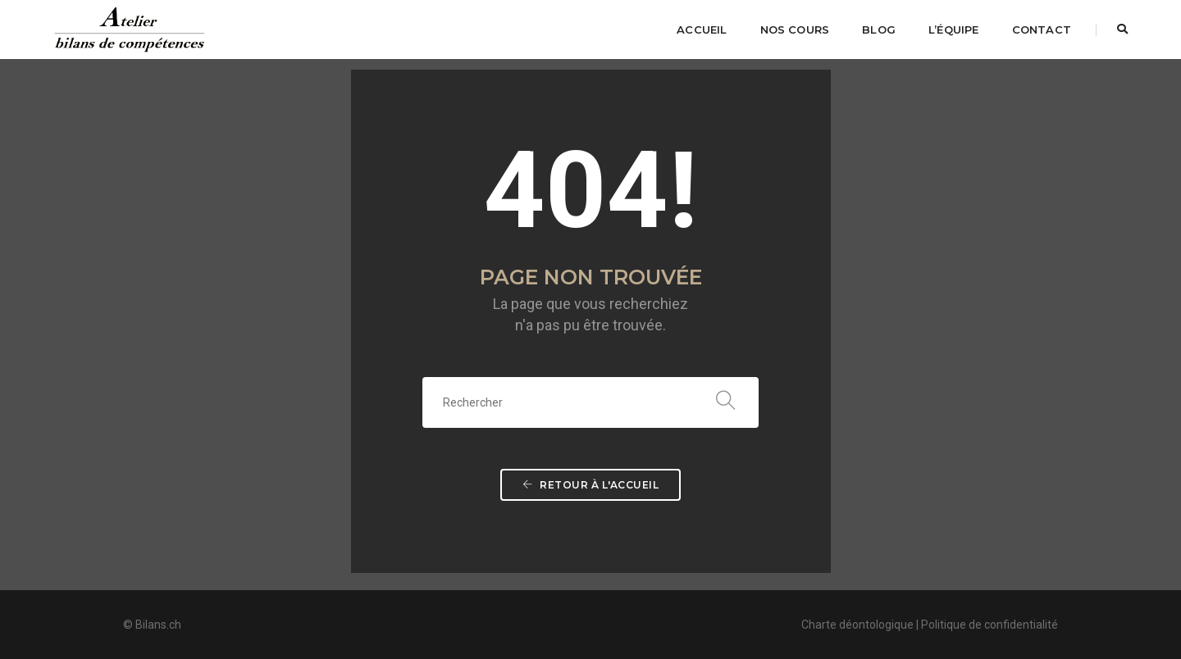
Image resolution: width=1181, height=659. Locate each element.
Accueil (702, 29)
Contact (1041, 29)
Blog (879, 29)
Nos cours (795, 29)
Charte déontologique (857, 624)
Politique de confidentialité (989, 624)
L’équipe (953, 29)
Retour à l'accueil (590, 485)
